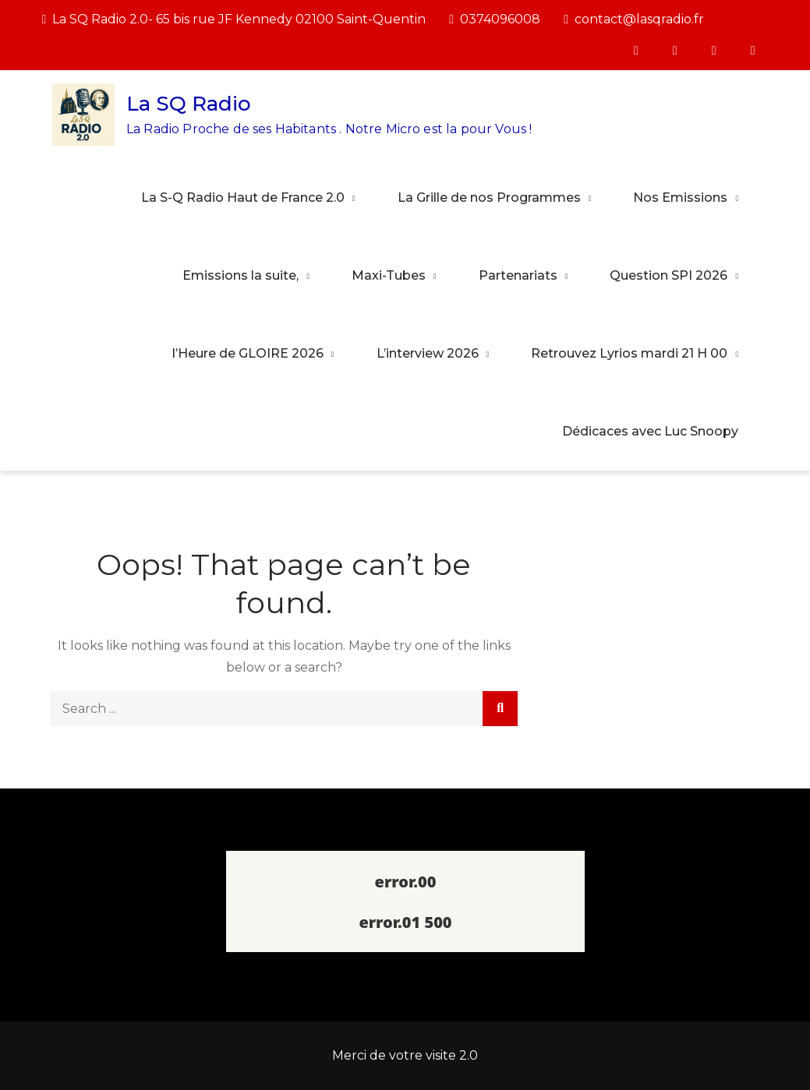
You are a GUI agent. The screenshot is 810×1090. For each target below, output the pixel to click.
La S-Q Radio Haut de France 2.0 (243, 197)
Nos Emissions (680, 197)
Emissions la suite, (240, 275)
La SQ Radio (188, 103)
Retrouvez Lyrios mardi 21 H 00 (629, 353)
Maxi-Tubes (389, 275)
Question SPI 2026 (668, 275)
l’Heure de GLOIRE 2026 (248, 353)
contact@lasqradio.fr (634, 19)
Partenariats (518, 275)
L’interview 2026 (428, 353)
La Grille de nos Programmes (489, 197)
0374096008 (494, 19)
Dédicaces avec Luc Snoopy (650, 431)
